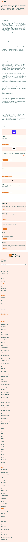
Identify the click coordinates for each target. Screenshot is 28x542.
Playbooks (3, 298)
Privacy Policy (3, 309)
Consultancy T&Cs (3, 306)
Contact (2, 280)
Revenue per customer (5, 292)
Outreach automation (15, 5)
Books (2, 300)
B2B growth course (4, 271)
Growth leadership (4, 293)
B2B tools (3, 297)
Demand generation (10, 5)
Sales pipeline (3, 290)
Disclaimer (2, 310)
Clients (2, 278)
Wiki (2, 302)
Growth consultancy (4, 273)
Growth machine (5, 5)
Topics (2, 303)
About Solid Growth (4, 276)
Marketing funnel (4, 288)
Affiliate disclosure (3, 313)
